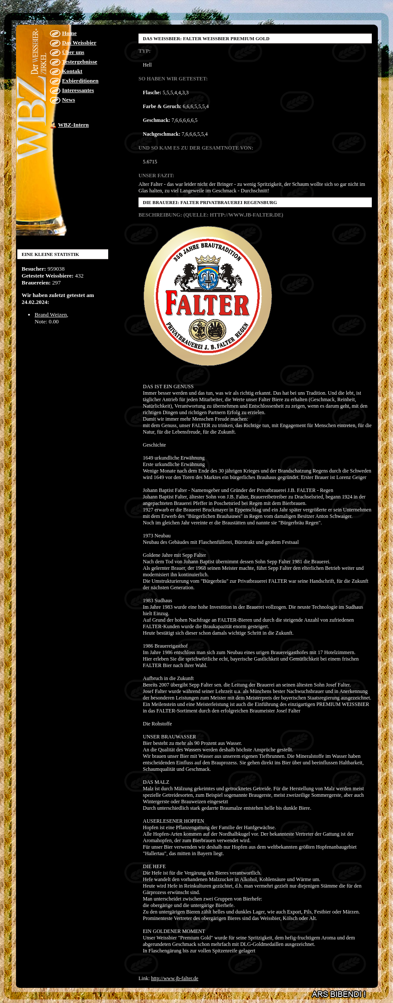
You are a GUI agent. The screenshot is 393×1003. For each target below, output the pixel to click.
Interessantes (78, 90)
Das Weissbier (79, 42)
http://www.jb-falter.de (174, 978)
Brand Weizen (51, 314)
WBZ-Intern (73, 124)
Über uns (73, 52)
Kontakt (72, 71)
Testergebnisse (79, 61)
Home (69, 33)
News (68, 99)
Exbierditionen (80, 80)
